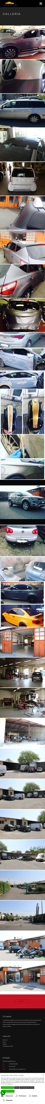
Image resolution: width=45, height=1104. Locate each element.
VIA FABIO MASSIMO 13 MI (9, 1061)
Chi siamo (5, 1040)
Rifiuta (17, 1087)
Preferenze (22, 1096)
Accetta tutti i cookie (8, 1091)
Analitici (34, 1096)
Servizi (4, 1042)
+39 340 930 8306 (13, 1064)
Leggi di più (10, 1083)
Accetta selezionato (7, 1087)
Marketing (9, 1100)
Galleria (5, 1044)
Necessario (9, 1096)
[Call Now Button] (3, 1092)
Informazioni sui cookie (27, 1087)
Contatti (21, 1001)
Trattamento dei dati (8, 1046)
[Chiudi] (43, 1075)
